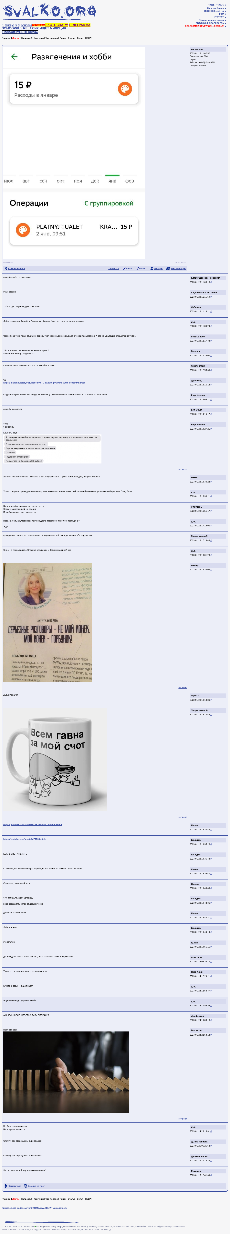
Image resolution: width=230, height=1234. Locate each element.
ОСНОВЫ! (26, 25)
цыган (194, 942)
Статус (71, 38)
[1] (3, 25)
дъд (193, 322)
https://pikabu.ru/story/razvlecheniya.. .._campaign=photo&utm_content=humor (44, 383)
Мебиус (195, 565)
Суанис (195, 825)
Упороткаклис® (199, 536)
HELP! (88, 38)
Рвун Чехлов (198, 395)
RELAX (28, 28)
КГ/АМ (142, 268)
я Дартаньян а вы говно (204, 292)
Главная (6, 38)
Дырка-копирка (199, 1141)
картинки (8, 262)
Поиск (62, 38)
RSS (206, 11)
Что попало (52, 38)
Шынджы (196, 840)
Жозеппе (195, 351)
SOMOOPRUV (12, 28)
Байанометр (23, 1208)
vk (175, 262)
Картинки (39, 38)
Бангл (194, 477)
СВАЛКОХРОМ (216, 23)
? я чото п (113, 268)
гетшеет (181, 262)
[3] (9, 25)
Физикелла (197, 49)
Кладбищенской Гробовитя (205, 278)
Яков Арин (197, 972)
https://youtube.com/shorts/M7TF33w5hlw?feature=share (32, 824)
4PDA (221, 14)
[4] (13, 25)
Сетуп (80, 38)
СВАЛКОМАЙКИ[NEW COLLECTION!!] (204, 26)
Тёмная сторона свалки (212, 20)
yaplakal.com (60, 1208)
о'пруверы (197, 507)
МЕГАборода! (178, 268)
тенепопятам (198, 366)
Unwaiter (202, 65)
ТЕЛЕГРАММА (79, 25)
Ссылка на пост (16, 268)
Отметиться (14, 1186)
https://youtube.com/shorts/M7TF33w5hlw (24, 839)
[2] (6, 25)
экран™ (195, 695)
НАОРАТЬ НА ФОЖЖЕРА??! (20, 32)
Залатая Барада (215, 8)
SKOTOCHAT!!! (56, 25)
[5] (16, 25)
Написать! (26, 38)
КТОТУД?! (219, 17)
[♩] (19, 25)
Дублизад (196, 307)
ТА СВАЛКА (38, 25)
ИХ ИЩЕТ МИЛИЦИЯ (50, 28)
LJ (223, 11)
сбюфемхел (197, 1016)
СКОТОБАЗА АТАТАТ (41, 1208)
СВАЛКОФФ (202, 23)
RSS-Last (215, 11)
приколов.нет (9, 1208)
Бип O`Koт (196, 410)
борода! (158, 268)
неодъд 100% (198, 336)
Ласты (15, 38)
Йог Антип (196, 1030)
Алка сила (196, 957)
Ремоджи (196, 1171)
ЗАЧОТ (129, 268)
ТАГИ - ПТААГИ (216, 5)
